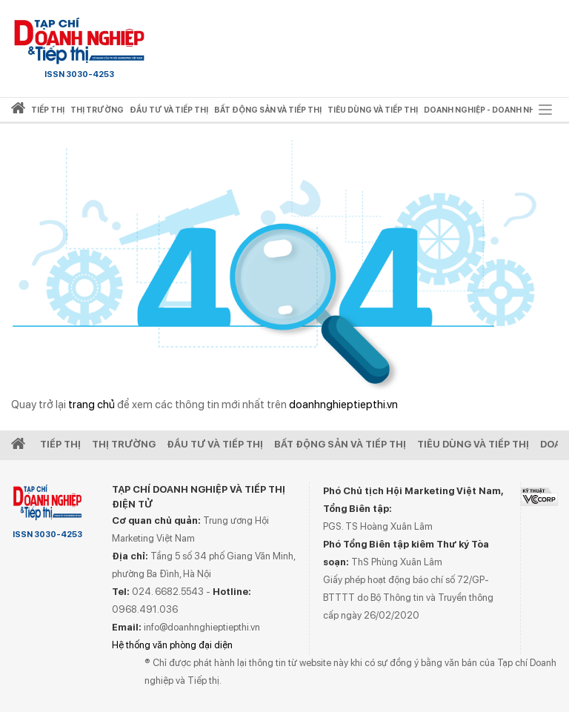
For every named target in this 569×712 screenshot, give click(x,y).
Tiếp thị (47, 110)
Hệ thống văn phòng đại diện (172, 645)
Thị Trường (124, 444)
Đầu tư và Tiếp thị (215, 444)
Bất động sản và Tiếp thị (340, 444)
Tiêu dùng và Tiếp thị (473, 444)
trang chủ (91, 404)
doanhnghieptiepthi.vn (343, 404)
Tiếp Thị (60, 444)
